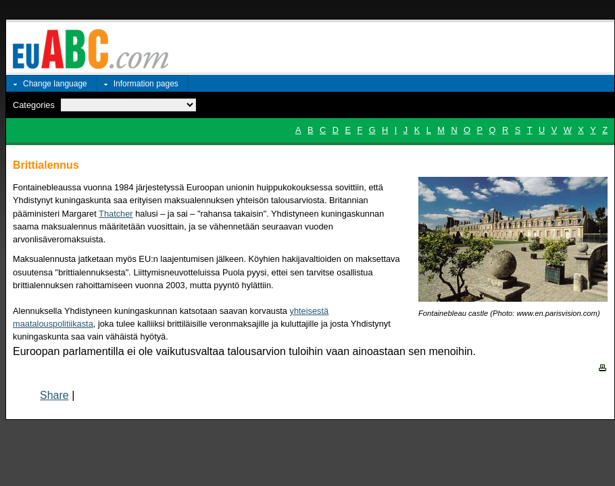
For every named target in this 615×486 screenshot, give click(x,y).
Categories (34, 105)
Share (54, 395)
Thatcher (116, 214)
